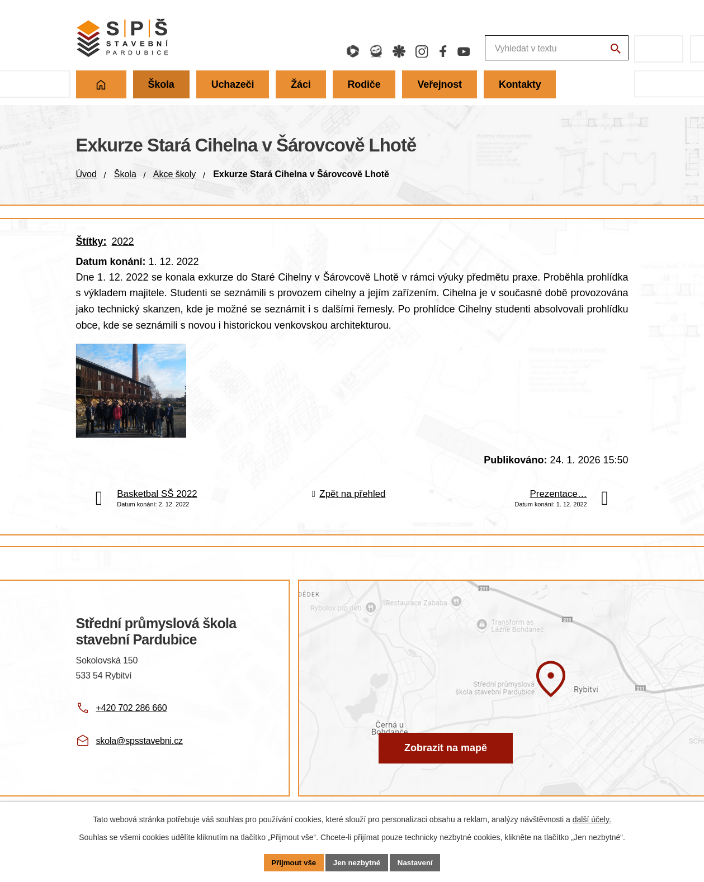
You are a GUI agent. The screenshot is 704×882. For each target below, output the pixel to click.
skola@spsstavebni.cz (139, 759)
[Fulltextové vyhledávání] (495, 49)
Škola (125, 174)
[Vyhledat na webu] (614, 50)
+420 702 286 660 (131, 726)
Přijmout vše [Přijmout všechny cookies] (290, 861)
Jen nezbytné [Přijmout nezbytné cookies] (357, 861)
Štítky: (91, 241)
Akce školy (174, 174)
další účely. (592, 818)
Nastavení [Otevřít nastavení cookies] (418, 861)
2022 (123, 241)
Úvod (86, 174)
